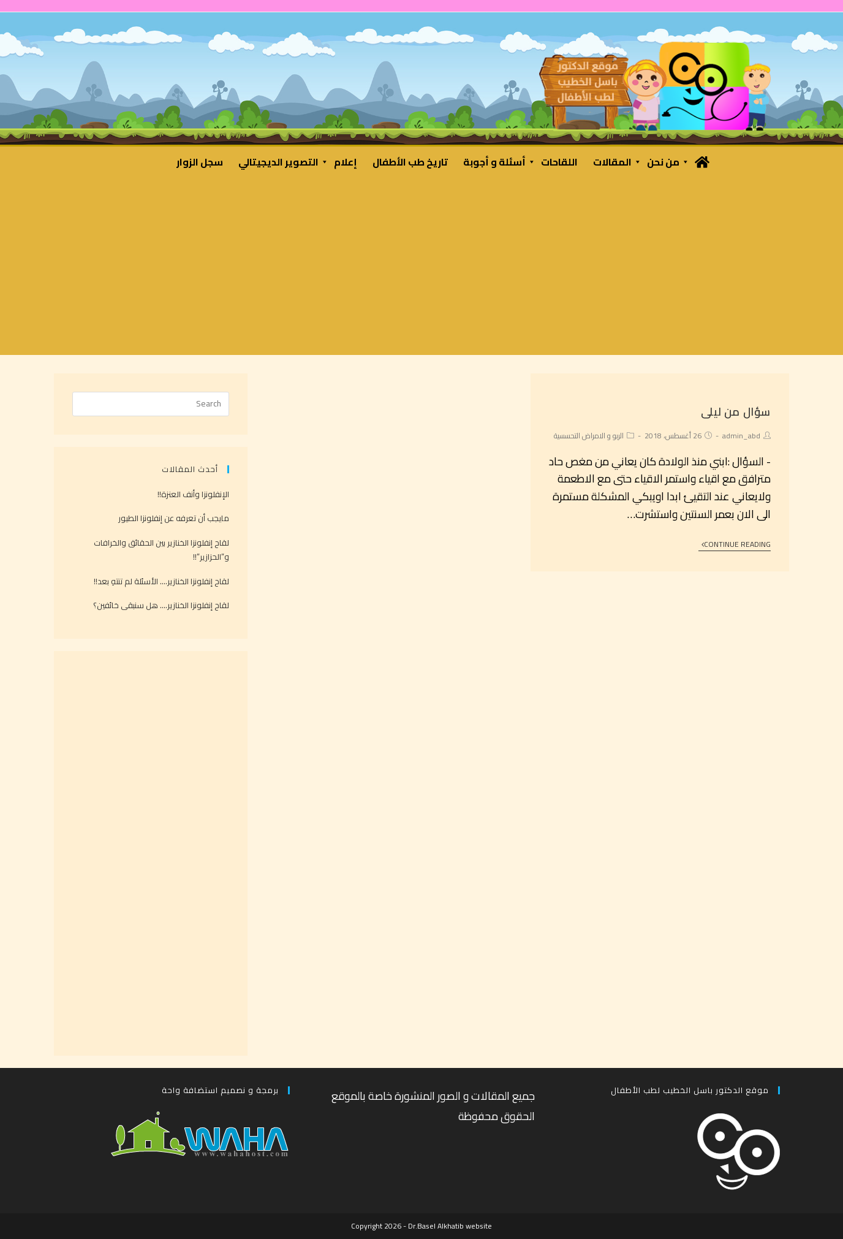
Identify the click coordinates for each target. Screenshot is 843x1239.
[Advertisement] (421, 269)
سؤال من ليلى (736, 412)
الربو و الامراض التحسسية (589, 436)
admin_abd (741, 436)
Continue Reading (736, 545)
